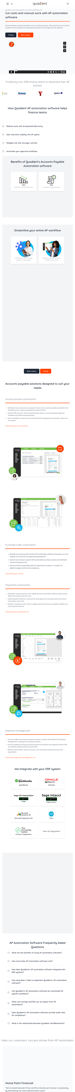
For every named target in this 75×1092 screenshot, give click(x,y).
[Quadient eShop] (68, 4)
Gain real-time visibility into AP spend (20, 134)
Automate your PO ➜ (14, 573)
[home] (40, 4)
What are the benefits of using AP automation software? (35, 953)
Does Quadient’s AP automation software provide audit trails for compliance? (36, 1013)
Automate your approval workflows (19, 151)
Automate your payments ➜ (17, 612)
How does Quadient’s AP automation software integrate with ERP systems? (36, 970)
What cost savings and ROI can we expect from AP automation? (32, 1003)
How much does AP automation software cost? (30, 961)
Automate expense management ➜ (20, 757)
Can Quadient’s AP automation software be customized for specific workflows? (35, 992)
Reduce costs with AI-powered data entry (22, 126)
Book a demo (25, 35)
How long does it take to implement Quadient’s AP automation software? (37, 981)
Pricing (10, 35)
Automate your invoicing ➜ (16, 426)
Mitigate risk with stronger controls (19, 143)
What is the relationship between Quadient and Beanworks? (36, 1023)
